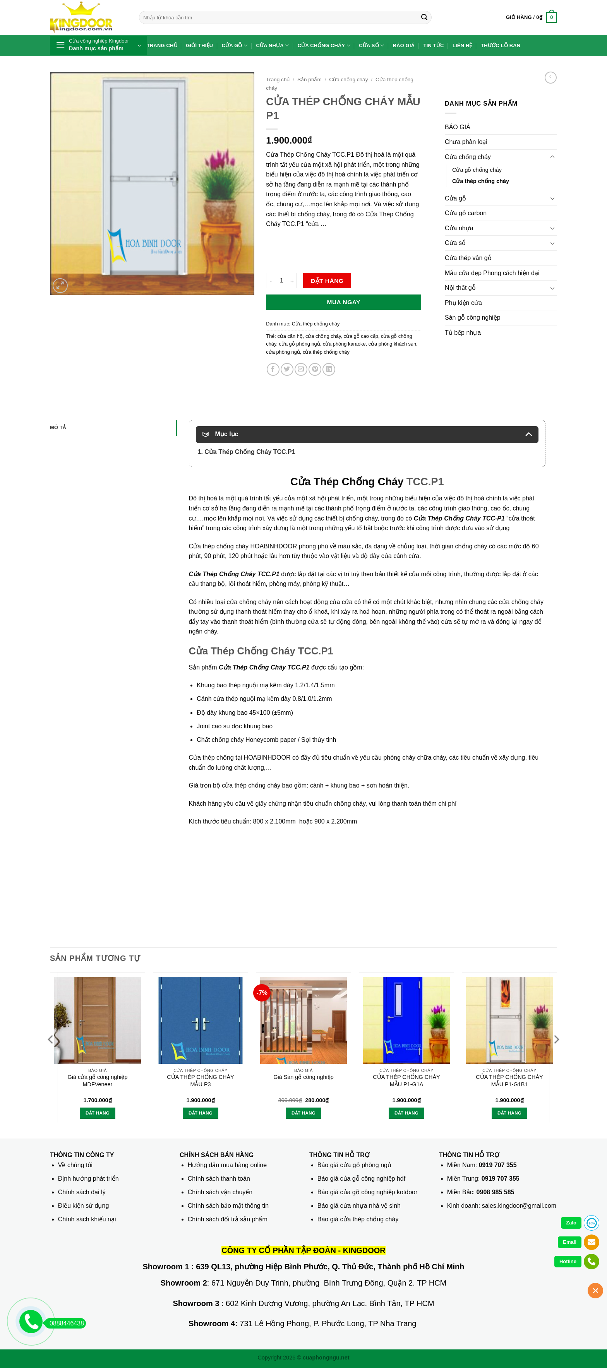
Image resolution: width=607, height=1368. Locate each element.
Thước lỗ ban (500, 45)
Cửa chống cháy (324, 45)
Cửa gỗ (235, 45)
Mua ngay (343, 302)
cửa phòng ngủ (283, 352)
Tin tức (434, 45)
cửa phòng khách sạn (392, 344)
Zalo (571, 1223)
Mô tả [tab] (58, 427)
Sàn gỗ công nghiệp (473, 317)
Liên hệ (462, 45)
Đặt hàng (327, 280)
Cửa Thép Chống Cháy (346, 482)
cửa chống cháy (323, 336)
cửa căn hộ (289, 336)
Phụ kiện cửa (463, 303)
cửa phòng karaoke (344, 344)
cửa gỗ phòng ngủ (299, 344)
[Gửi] (424, 17)
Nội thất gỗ (460, 287)
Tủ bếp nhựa (463, 332)
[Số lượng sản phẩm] (281, 280)
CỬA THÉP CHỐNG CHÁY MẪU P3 (200, 1080)
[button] (531, 17)
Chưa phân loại (466, 142)
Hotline (567, 1261)
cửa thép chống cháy (326, 352)
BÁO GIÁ (457, 127)
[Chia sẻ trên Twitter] (287, 369)
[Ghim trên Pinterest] (315, 369)
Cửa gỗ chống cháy (477, 170)
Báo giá (404, 45)
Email (569, 1242)
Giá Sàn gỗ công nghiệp (303, 1077)
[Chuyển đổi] (552, 157)
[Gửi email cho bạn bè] (301, 369)
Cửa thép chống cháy (316, 324)
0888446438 (64, 1323)
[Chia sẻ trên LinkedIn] (328, 369)
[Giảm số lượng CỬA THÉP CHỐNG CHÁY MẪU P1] (270, 280)
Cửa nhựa (272, 45)
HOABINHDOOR (273, 546)
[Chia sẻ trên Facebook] (273, 369)
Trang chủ (162, 45)
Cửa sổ (371, 45)
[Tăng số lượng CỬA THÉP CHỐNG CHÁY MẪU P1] (292, 280)
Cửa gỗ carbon (466, 213)
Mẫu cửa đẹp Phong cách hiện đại (492, 273)
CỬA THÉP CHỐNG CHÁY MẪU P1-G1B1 (509, 1080)
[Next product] (551, 78)
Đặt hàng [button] (98, 1113)
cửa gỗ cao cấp (360, 336)
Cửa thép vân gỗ (468, 258)
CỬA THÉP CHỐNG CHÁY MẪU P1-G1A (406, 1080)
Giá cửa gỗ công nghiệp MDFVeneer (97, 1080)
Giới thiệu (199, 45)
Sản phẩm (309, 79)
